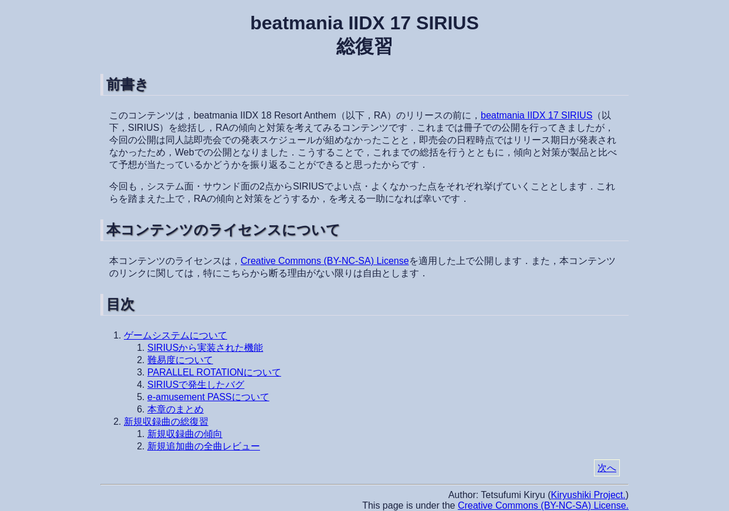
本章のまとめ (175, 409)
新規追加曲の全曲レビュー (203, 446)
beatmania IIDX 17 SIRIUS (536, 115)
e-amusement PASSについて (208, 397)
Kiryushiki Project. (588, 495)
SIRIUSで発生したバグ (195, 385)
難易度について (180, 360)
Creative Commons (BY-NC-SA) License (325, 261)
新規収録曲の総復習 (166, 422)
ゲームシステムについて (175, 335)
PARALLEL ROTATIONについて (214, 372)
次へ (607, 468)
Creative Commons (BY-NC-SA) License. (543, 505)
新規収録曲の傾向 (184, 434)
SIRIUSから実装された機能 (205, 348)
